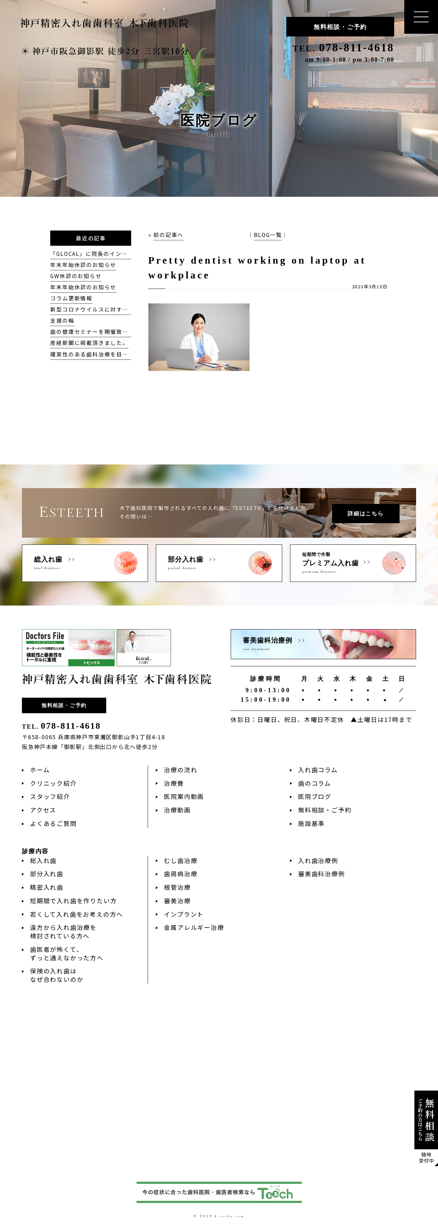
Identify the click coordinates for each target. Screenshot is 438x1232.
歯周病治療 (180, 873)
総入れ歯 (43, 860)
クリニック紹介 (53, 783)
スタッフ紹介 (50, 796)
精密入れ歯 (46, 887)
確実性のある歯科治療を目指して (95, 354)
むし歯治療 (180, 860)
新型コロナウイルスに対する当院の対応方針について (122, 309)
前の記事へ (168, 235)
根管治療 (177, 887)
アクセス (43, 809)
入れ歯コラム (318, 769)
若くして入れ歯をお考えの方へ (76, 914)
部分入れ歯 (46, 873)
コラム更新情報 (71, 298)
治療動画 (177, 809)
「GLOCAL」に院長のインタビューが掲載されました (122, 254)
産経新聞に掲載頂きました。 (89, 343)
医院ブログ (314, 796)
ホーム (40, 769)
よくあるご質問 (53, 823)
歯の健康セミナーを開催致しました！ (101, 332)
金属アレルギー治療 (194, 927)
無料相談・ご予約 (340, 27)
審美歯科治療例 (321, 873)
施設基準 (311, 823)
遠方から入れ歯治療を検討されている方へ (63, 931)
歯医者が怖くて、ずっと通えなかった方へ (67, 953)
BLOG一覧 (268, 235)
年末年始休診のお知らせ (83, 265)
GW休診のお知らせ (75, 276)
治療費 (174, 783)
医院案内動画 (184, 796)
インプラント (184, 914)
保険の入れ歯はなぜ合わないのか (56, 975)
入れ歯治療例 (318, 860)
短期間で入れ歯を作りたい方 (73, 900)
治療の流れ (180, 769)
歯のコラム (314, 783)
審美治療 (177, 900)
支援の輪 (62, 320)
